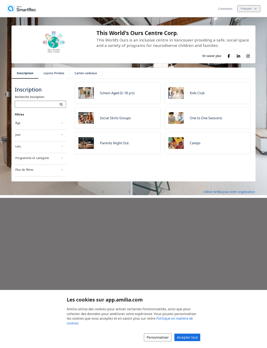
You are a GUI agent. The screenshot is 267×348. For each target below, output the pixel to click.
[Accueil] (21, 9)
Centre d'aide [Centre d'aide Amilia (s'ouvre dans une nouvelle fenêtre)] (92, 191)
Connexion (225, 9)
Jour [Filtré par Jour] (18, 135)
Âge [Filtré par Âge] (17, 123)
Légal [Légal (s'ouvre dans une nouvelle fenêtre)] (135, 191)
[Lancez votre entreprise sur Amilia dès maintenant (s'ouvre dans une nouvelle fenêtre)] (233, 191)
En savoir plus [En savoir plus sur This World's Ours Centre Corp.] (211, 56)
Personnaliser (158, 337)
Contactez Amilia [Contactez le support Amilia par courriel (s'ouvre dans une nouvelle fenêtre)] (116, 191)
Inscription (25, 73)
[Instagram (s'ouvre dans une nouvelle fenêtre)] (248, 55)
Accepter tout (187, 337)
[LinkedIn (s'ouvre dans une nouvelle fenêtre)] (238, 55)
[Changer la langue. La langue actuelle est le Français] (248, 8)
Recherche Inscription (29, 97)
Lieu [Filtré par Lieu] (18, 146)
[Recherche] (61, 104)
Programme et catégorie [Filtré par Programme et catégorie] (32, 158)
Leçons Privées (54, 73)
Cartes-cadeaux (85, 73)
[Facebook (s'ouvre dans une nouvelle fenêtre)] (229, 55)
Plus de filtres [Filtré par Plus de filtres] (24, 170)
